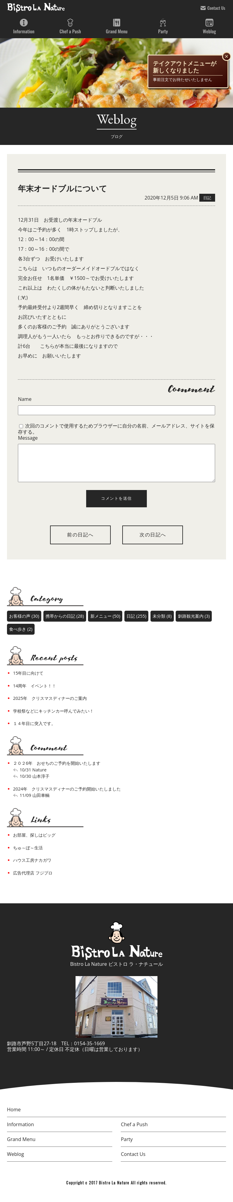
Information (24, 26)
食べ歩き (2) (20, 636)
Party (163, 26)
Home (14, 1116)
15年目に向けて (28, 680)
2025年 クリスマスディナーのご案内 (50, 705)
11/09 (25, 802)
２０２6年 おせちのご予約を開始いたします (56, 770)
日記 (207, 197)
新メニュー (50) (105, 623)
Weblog (209, 26)
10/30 (25, 783)
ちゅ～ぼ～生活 (28, 855)
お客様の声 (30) (24, 623)
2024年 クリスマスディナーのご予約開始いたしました (67, 796)
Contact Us (213, 8)
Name (25, 399)
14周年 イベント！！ (34, 693)
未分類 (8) (162, 623)
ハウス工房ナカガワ (32, 867)
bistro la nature (36, 7)
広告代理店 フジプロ (32, 880)
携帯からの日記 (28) (65, 623)
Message (28, 438)
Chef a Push (70, 26)
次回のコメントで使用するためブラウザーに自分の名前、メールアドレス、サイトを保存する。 (116, 428)
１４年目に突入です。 (34, 731)
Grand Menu (116, 26)
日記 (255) (136, 623)
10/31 (25, 777)
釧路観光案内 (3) (194, 623)
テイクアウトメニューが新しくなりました (184, 67)
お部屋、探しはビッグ (34, 842)
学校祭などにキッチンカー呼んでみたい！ (53, 718)
